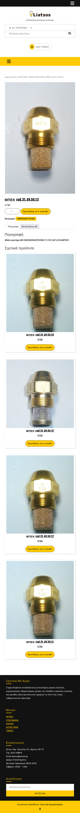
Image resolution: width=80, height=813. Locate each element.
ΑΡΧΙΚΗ (9, 717)
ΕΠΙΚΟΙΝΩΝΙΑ (12, 720)
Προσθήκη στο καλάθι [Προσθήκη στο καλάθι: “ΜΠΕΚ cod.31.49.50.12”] (40, 549)
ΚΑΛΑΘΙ (10, 723)
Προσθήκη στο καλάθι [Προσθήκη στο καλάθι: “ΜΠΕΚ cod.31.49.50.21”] (40, 443)
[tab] (72, 3)
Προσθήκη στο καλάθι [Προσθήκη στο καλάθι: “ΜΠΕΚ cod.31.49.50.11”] (40, 654)
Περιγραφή (13, 226)
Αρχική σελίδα (11, 77)
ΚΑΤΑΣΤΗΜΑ (12, 727)
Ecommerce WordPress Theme (31, 804)
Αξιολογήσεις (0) (29, 226)
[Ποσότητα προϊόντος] (12, 211)
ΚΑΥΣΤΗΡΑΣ (23, 77)
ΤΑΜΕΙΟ (9, 730)
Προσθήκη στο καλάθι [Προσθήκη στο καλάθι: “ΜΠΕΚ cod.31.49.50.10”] (40, 347)
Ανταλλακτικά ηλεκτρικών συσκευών (40, 20)
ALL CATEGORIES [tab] (20, 28)
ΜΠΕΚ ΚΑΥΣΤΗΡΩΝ (36, 77)
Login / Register (39, 46)
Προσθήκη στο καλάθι (35, 211)
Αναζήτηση (69, 33)
